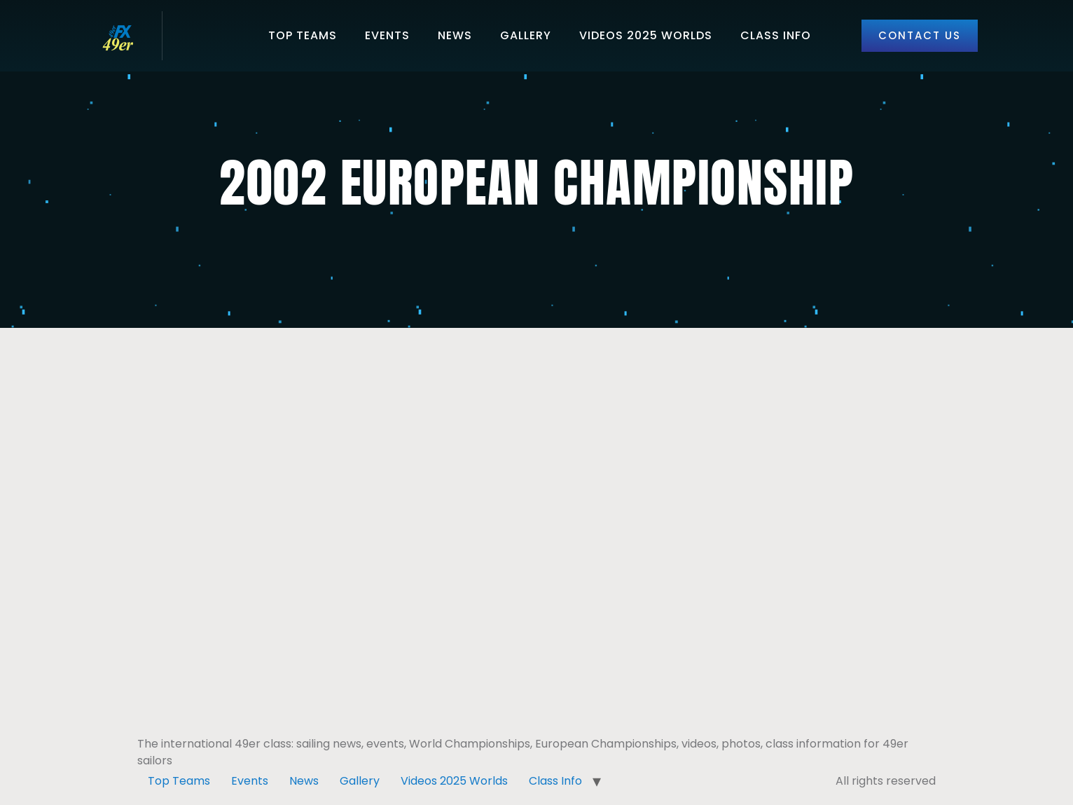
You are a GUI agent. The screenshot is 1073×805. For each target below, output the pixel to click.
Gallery (525, 35)
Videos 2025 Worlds (645, 35)
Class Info (775, 35)
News (455, 35)
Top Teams (302, 35)
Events (387, 35)
